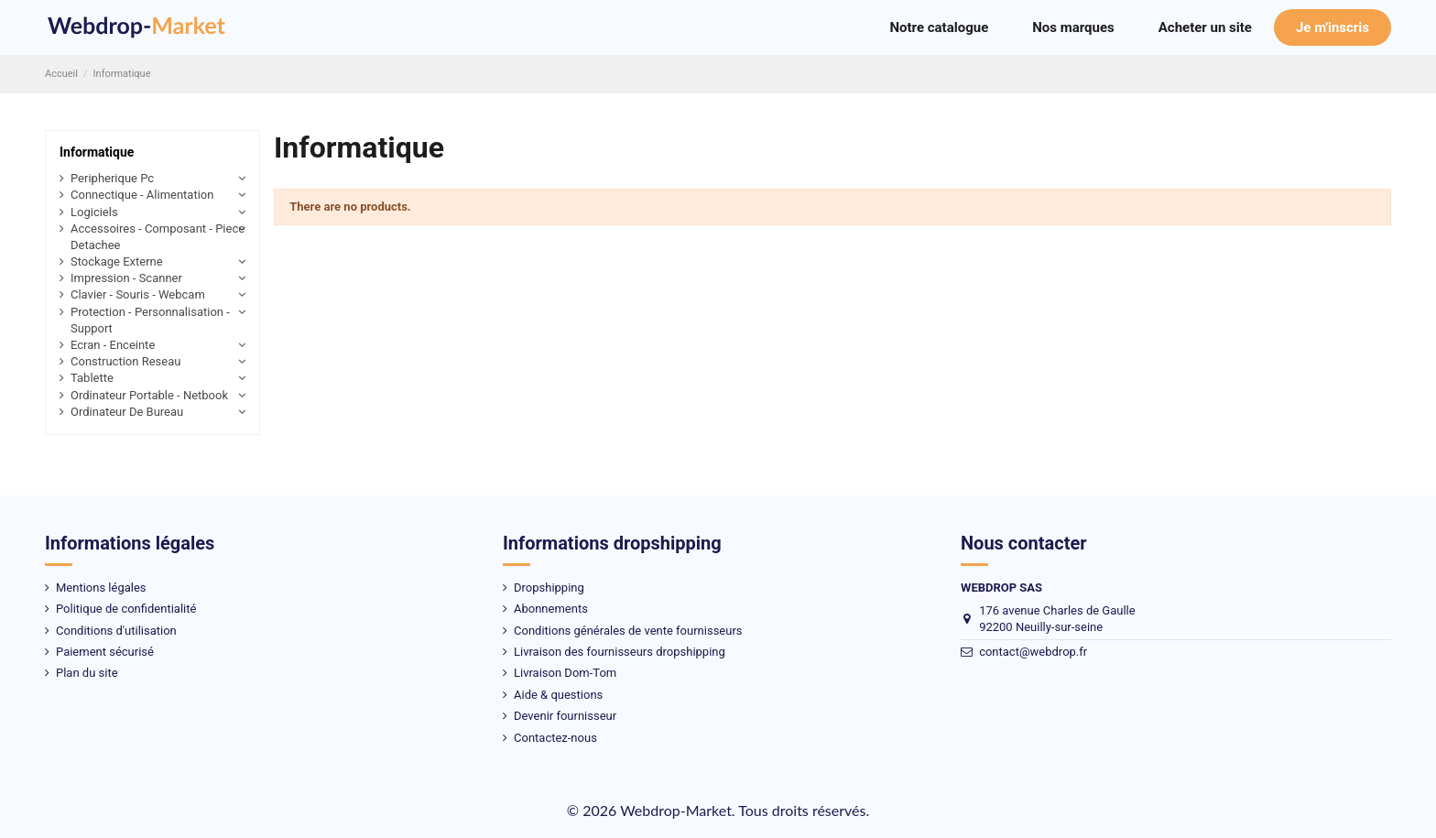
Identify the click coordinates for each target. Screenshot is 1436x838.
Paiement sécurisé (105, 651)
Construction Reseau (125, 361)
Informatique (97, 152)
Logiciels (94, 212)
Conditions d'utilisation (116, 630)
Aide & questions (558, 695)
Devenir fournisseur (565, 716)
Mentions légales (101, 587)
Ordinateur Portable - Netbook (149, 395)
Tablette (92, 378)
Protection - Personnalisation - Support (150, 320)
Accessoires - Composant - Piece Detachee (158, 237)
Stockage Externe (117, 261)
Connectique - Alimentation (142, 194)
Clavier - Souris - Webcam (138, 294)
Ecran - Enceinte (113, 345)
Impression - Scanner (126, 278)
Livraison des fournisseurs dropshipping (619, 651)
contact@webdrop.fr (1033, 651)
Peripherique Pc (112, 178)
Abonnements (551, 608)
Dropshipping (549, 587)
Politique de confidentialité (126, 608)
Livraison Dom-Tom (565, 673)
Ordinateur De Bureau (127, 412)
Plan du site (87, 673)
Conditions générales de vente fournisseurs (628, 630)
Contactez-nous (555, 738)
